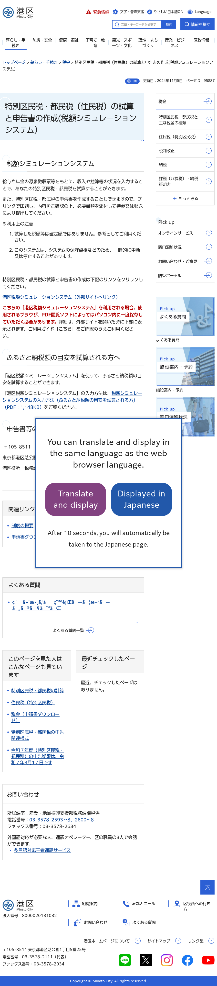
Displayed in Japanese (141, 499)
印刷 (134, 81)
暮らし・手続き (44, 62)
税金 (66, 62)
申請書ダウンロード (31, 537)
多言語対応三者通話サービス (42, 850)
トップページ (14, 62)
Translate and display (75, 499)
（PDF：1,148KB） (72, 400)
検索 (169, 24)
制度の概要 (22, 525)
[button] (97, 11)
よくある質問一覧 (68, 630)
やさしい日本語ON (169, 11)
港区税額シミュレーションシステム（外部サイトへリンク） (61, 297)
